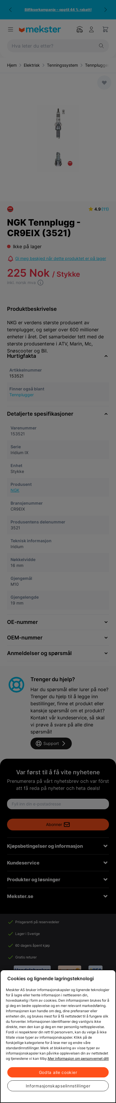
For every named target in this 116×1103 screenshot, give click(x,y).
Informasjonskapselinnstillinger (58, 1085)
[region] (58, 1036)
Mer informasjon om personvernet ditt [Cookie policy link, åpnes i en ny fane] (78, 1058)
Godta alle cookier (58, 1072)
